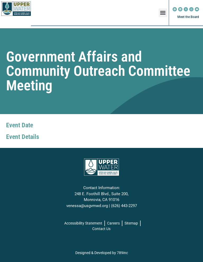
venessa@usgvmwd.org (87, 205)
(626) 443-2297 (124, 205)
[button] (163, 12)
